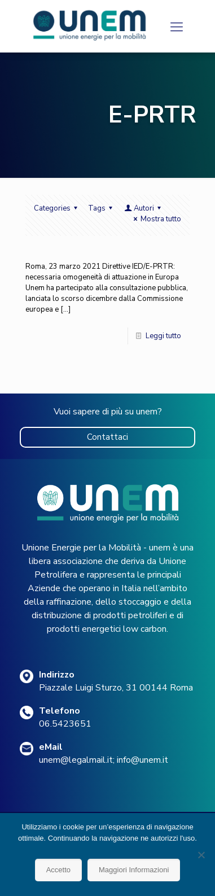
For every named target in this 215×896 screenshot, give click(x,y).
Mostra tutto (155, 219)
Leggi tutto (163, 336)
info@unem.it (142, 760)
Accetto (58, 870)
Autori (143, 208)
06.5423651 (65, 724)
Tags (102, 208)
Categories (57, 208)
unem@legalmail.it (76, 760)
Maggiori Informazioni (134, 870)
